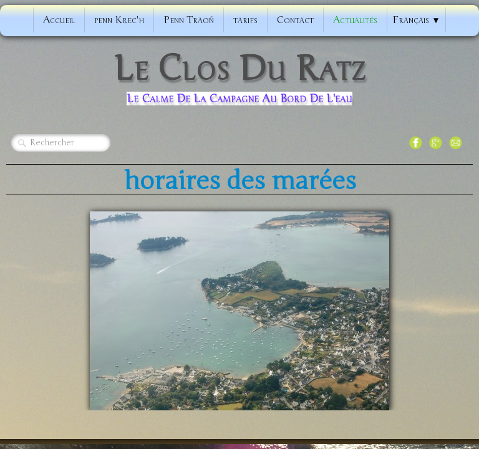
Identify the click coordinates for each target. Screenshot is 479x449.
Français (416, 20)
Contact (295, 20)
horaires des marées (239, 181)
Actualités (355, 20)
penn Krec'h (119, 20)
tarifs (245, 20)
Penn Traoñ (188, 20)
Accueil (59, 20)
